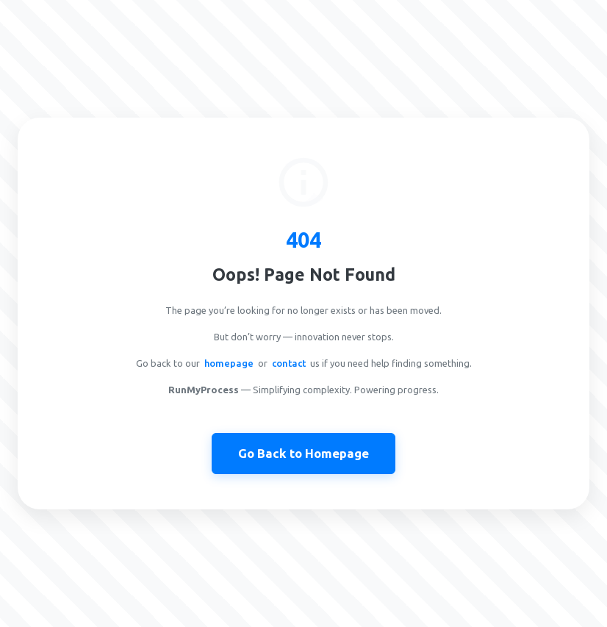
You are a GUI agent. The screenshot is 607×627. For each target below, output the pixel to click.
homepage (229, 363)
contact (289, 363)
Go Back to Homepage (303, 453)
